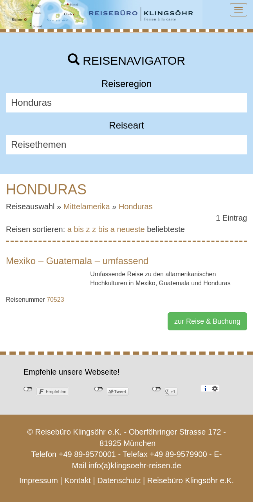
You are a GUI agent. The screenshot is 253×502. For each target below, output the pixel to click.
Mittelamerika (86, 206)
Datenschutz (119, 480)
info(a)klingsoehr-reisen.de (135, 465)
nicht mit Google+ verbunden (156, 389)
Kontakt (77, 480)
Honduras (136, 206)
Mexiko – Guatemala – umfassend (77, 261)
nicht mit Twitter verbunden (98, 389)
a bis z (78, 229)
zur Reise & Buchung (207, 321)
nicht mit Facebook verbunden (28, 389)
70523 (55, 299)
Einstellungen (215, 388)
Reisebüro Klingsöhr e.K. (190, 480)
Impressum (38, 480)
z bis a (103, 229)
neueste (131, 229)
